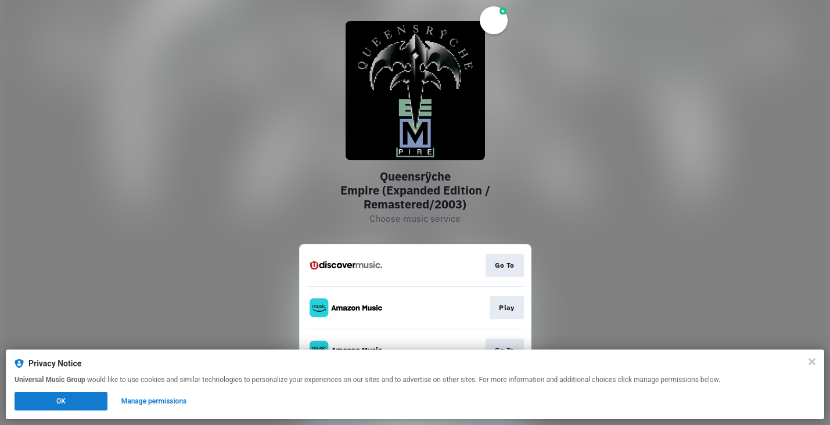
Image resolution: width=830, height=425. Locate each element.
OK (61, 401)
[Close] (812, 361)
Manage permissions (154, 401)
